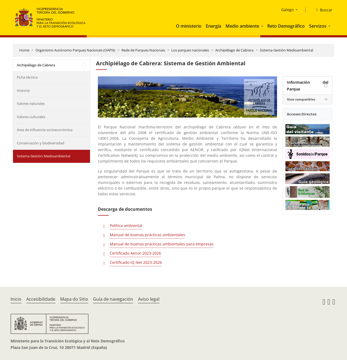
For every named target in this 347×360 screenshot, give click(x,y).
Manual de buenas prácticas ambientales (147, 234)
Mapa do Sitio (74, 299)
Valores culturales (31, 116)
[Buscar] (322, 10)
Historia (23, 90)
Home (24, 50)
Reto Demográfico (286, 26)
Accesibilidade (40, 299)
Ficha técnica (27, 77)
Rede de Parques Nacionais (143, 50)
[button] (262, 26)
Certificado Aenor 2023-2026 (135, 253)
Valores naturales (31, 103)
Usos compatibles (301, 99)
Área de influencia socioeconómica (44, 129)
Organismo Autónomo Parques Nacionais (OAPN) (75, 50)
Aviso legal (148, 299)
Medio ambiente (242, 26)
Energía (213, 26)
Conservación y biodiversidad (40, 143)
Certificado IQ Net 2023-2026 (136, 262)
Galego (287, 9)
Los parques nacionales (190, 50)
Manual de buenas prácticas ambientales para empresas (162, 244)
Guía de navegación (113, 299)
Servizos (317, 26)
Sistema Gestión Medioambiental (286, 50)
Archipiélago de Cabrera (234, 50)
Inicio (16, 299)
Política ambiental (126, 225)
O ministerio (188, 26)
